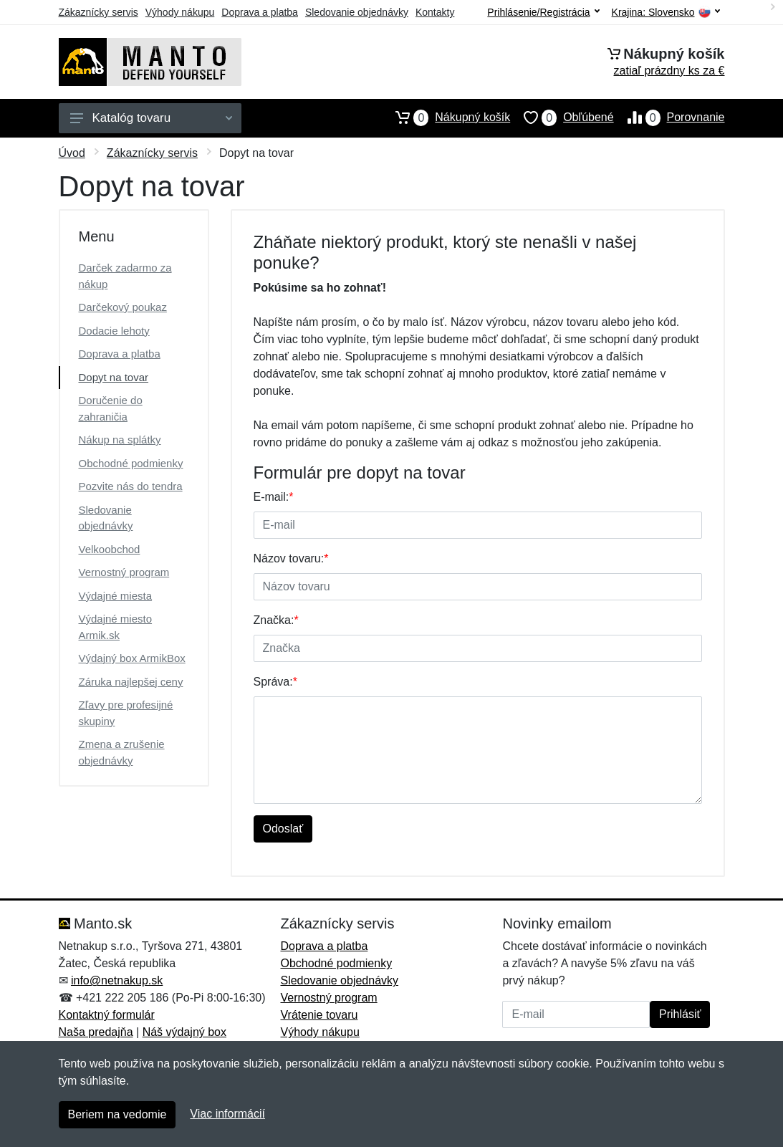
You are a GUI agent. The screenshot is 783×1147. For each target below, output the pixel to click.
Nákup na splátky (120, 439)
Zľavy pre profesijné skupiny (126, 713)
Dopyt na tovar (114, 377)
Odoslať (283, 828)
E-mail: (274, 497)
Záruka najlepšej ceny (131, 682)
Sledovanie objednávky (356, 12)
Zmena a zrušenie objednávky (122, 752)
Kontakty (434, 12)
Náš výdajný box (184, 1032)
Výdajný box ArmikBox (132, 658)
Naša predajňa (96, 1032)
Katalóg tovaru (151, 118)
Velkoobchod (109, 549)
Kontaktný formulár (107, 1015)
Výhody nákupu (180, 12)
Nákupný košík (446, 117)
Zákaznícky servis (98, 12)
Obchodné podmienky (131, 463)
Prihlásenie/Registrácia (543, 12)
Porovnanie (669, 117)
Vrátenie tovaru (318, 1015)
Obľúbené (561, 117)
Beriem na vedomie (117, 1114)
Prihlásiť (680, 1014)
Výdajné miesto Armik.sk (116, 627)
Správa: (275, 682)
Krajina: (666, 12)
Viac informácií (227, 1114)
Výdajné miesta (116, 596)
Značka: (276, 620)
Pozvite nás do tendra (131, 486)
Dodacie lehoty (114, 331)
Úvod (72, 153)
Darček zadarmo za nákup (125, 275)
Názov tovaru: (291, 558)
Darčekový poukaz (123, 307)
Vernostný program (124, 572)
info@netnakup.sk (117, 980)
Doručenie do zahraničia (111, 408)
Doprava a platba (259, 12)
